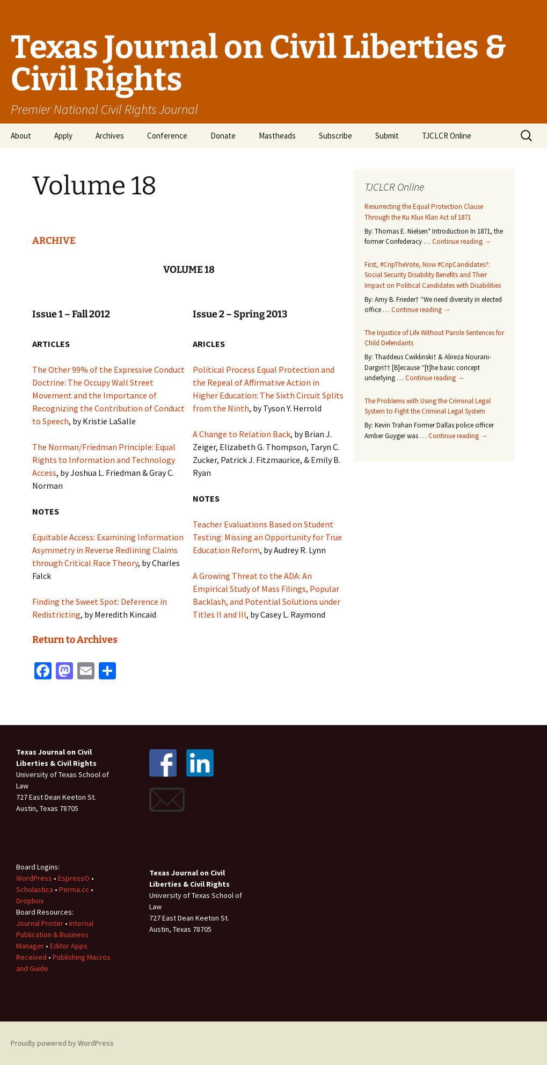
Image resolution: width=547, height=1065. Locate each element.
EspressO (74, 878)
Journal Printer (40, 923)
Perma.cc (74, 889)
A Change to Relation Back (241, 434)
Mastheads (277, 136)
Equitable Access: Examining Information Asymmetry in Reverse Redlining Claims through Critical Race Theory (108, 550)
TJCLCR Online (446, 136)
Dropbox (29, 900)
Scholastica (34, 889)
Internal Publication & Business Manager (54, 934)
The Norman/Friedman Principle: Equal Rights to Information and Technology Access (104, 459)
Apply (63, 136)
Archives (110, 136)
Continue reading (461, 241)
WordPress (34, 878)
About (21, 136)
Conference (167, 136)
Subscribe (335, 136)
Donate (223, 136)
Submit (387, 136)
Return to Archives (75, 640)
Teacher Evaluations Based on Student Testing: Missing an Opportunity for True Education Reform (267, 537)
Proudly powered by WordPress (62, 1043)
